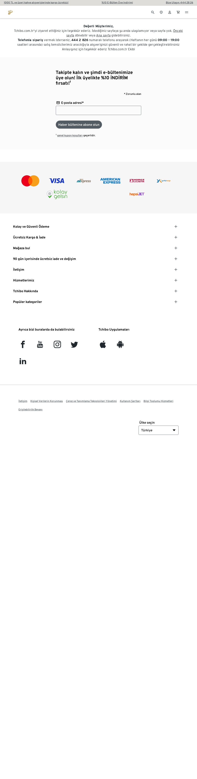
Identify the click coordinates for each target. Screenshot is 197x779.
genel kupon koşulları (70, 135)
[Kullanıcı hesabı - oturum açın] (169, 12)
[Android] (120, 346)
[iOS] (102, 346)
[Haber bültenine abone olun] (79, 124)
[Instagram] (57, 346)
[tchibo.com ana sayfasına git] (10, 12)
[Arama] (153, 12)
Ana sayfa (103, 35)
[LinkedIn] (22, 363)
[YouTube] (40, 346)
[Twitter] (74, 346)
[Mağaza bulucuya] (161, 12)
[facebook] (22, 346)
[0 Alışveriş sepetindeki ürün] (178, 12)
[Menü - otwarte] (186, 12)
